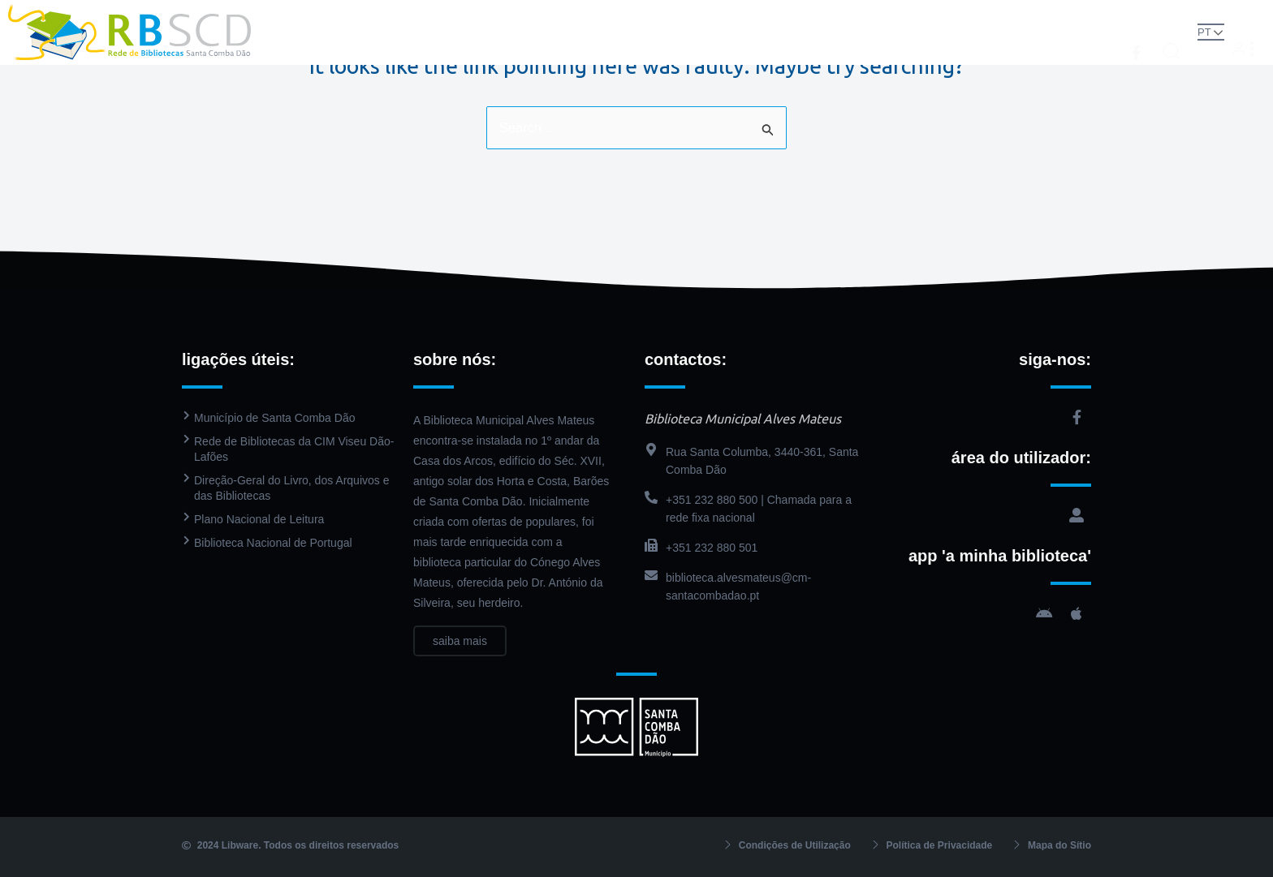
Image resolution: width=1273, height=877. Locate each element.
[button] (1153, 30)
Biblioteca (517, 32)
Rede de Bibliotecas (395, 32)
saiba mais (460, 640)
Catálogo (609, 32)
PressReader (701, 32)
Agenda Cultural (812, 32)
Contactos (915, 32)
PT (1185, 31)
